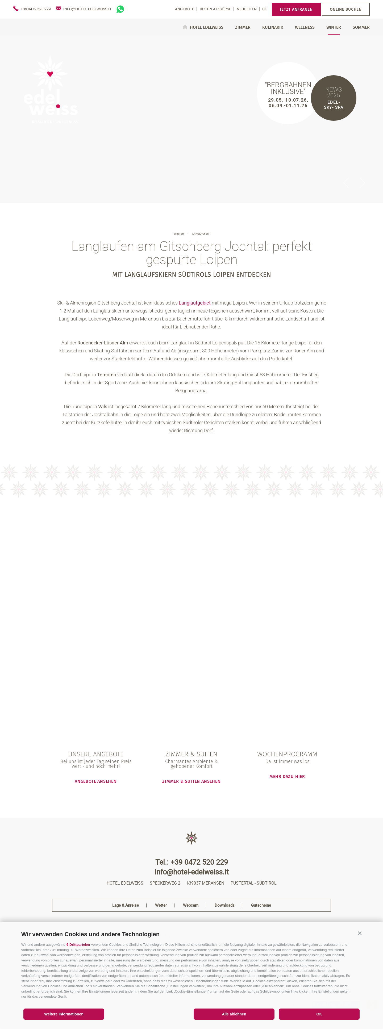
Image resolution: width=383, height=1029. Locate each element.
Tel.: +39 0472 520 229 (191, 862)
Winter (333, 27)
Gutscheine (261, 905)
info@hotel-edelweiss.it (192, 872)
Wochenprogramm (287, 754)
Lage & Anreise (125, 905)
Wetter (161, 905)
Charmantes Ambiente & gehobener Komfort (191, 764)
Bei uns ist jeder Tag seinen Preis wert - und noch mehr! (95, 764)
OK (319, 1014)
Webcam (190, 905)
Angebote (185, 9)
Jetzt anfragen (296, 9)
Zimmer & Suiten (191, 754)
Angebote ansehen (96, 781)
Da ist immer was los (287, 761)
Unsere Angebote (96, 754)
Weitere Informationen (64, 1014)
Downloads (225, 905)
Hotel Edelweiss (206, 27)
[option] (191, 119)
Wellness (305, 27)
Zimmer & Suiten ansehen (191, 781)
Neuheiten (247, 9)
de (264, 9)
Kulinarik (272, 27)
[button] (359, 933)
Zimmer (243, 27)
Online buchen (346, 9)
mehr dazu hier (287, 776)
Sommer (361, 27)
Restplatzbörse (216, 9)
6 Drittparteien (78, 945)
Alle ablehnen (234, 1014)
